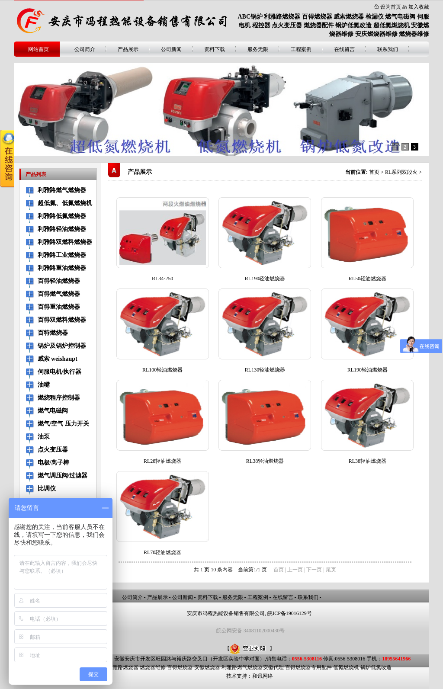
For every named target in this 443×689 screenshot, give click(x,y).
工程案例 (301, 49)
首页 (374, 172)
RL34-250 (162, 279)
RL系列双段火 (401, 172)
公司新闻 (171, 49)
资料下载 (214, 49)
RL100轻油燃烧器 (162, 370)
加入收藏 (418, 7)
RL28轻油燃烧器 (162, 461)
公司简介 (84, 49)
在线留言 (344, 49)
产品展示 (128, 49)
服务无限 (257, 49)
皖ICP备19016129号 (289, 613)
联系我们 (387, 49)
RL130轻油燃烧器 (265, 370)
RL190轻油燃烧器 (265, 279)
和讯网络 (262, 676)
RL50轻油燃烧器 (367, 279)
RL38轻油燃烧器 (265, 461)
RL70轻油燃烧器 (162, 552)
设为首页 (390, 7)
